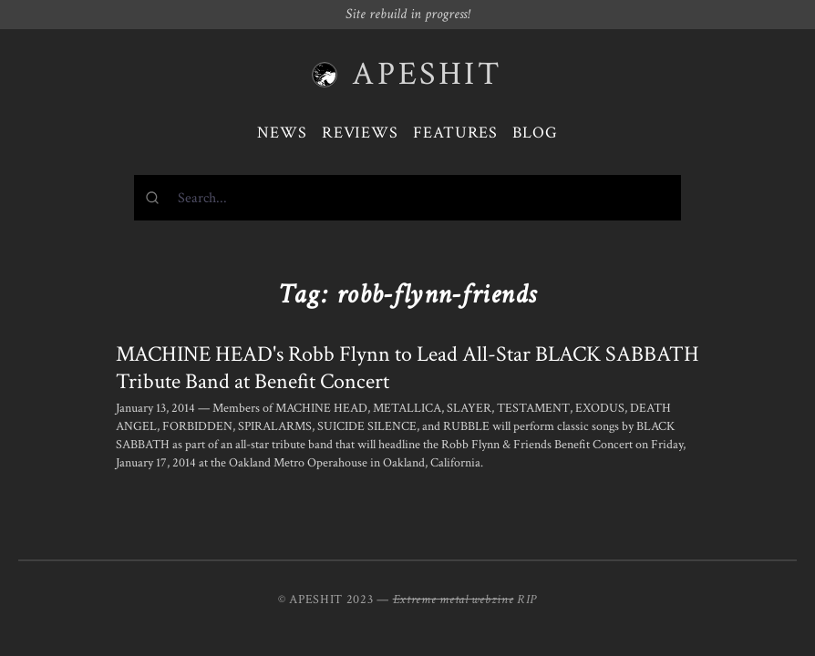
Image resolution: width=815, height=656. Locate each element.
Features (455, 132)
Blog (535, 132)
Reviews (360, 132)
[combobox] (407, 197)
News (282, 132)
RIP (527, 599)
